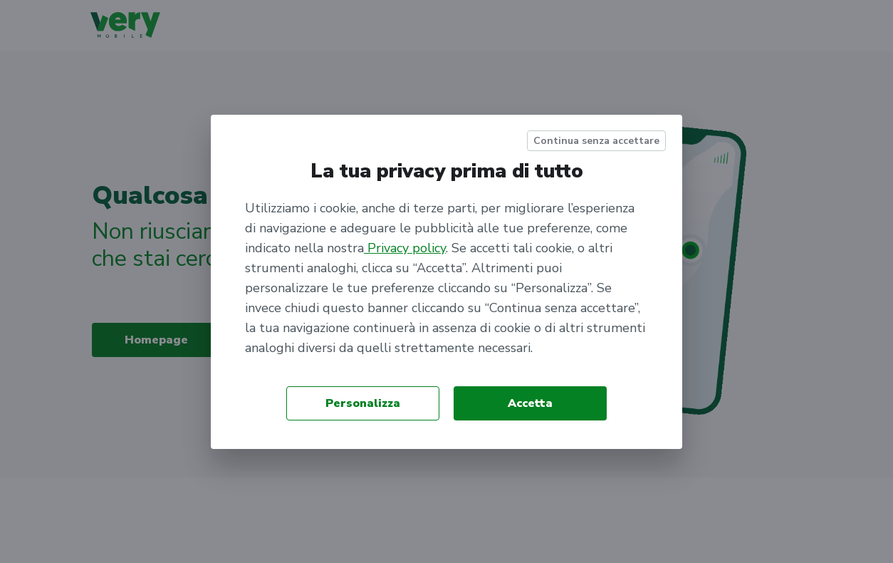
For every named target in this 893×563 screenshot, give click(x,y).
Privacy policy (405, 248)
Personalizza (362, 403)
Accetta (530, 403)
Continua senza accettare (596, 141)
